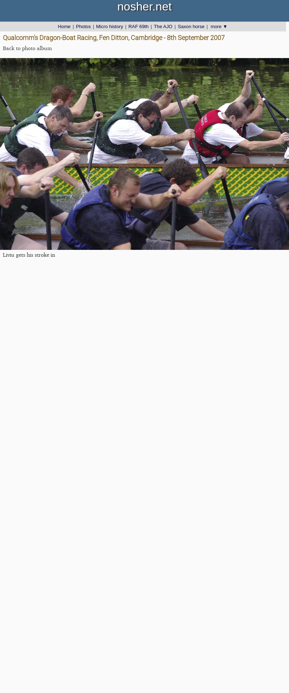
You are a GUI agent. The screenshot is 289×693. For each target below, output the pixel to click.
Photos (83, 26)
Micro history (109, 26)
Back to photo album (27, 48)
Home (64, 26)
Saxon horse (191, 26)
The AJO (163, 26)
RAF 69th (139, 26)
